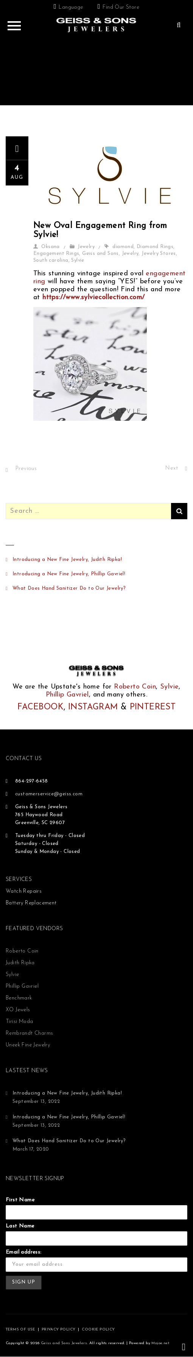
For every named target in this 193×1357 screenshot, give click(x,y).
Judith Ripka (20, 963)
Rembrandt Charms (29, 1033)
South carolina (50, 260)
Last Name (20, 1226)
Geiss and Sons (100, 253)
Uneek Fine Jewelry (28, 1045)
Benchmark (19, 998)
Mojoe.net (160, 1343)
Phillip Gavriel (67, 694)
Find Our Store (121, 7)
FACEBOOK (40, 707)
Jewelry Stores (159, 253)
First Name (20, 1200)
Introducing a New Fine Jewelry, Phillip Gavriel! (68, 574)
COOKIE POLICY (98, 1329)
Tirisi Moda (19, 1021)
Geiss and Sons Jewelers (64, 1343)
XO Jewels (18, 1010)
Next (171, 468)
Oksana (50, 246)
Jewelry (86, 246)
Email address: (24, 1252)
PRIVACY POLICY (59, 1329)
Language (71, 7)
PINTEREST (153, 707)
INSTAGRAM (93, 707)
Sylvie (77, 260)
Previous (26, 469)
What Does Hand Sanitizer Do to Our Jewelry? (69, 588)
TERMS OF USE (20, 1329)
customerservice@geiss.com (48, 794)
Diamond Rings (155, 246)
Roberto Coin (135, 686)
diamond (123, 246)
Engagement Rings (56, 253)
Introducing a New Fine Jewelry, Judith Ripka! (67, 559)
